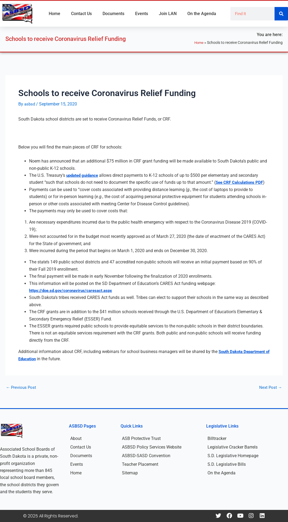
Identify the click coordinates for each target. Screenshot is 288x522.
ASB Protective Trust (141, 438)
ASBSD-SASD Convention (146, 455)
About (76, 438)
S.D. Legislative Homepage (233, 455)
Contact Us (81, 13)
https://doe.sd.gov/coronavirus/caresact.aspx (73, 290)
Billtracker (217, 438)
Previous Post (21, 387)
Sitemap (130, 472)
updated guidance (83, 175)
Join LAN (168, 13)
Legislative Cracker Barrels (233, 447)
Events (141, 13)
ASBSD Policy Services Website (151, 447)
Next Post (270, 387)
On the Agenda (201, 13)
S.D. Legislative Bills (227, 464)
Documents (113, 13)
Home (54, 13)
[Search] (281, 13)
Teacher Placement (140, 464)
